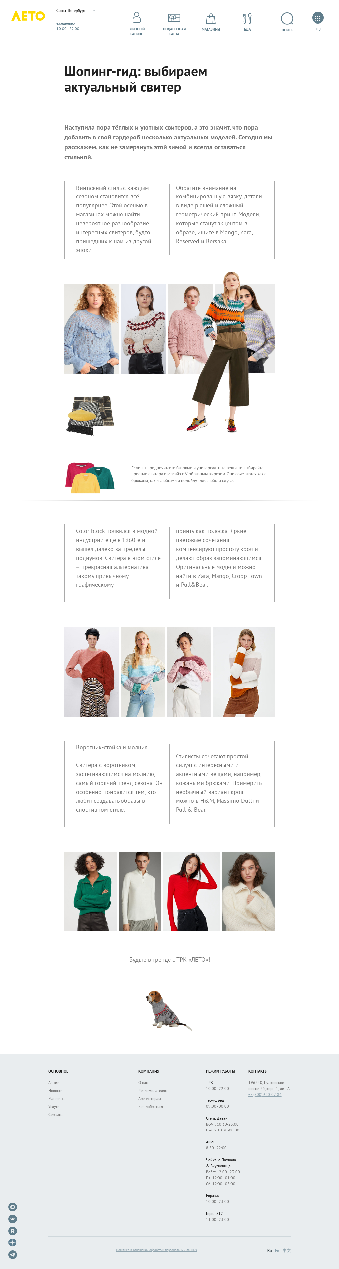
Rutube (12, 1231)
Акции (54, 1083)
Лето (33, 22)
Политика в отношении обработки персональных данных (156, 1250)
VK (12, 1219)
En (277, 1251)
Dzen (12, 1243)
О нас (143, 1083)
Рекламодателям (153, 1091)
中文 (287, 1251)
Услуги (54, 1107)
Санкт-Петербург (83, 12)
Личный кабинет (137, 22)
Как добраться (150, 1107)
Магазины (211, 22)
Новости (55, 1091)
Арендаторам (149, 1099)
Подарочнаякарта (174, 22)
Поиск (286, 22)
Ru (269, 1251)
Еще (318, 22)
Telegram (12, 1254)
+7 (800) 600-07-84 (265, 1095)
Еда (247, 22)
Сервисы (55, 1115)
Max (12, 1207)
